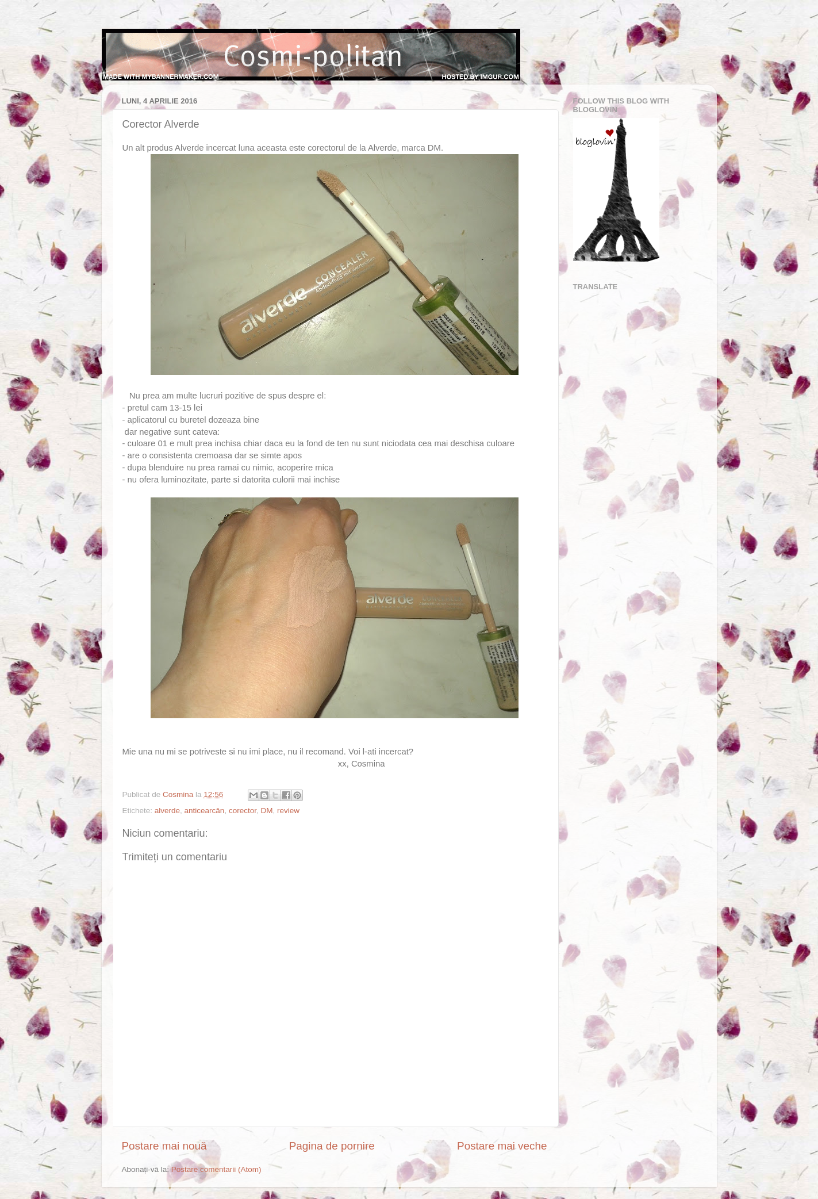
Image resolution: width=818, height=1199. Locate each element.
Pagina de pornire (332, 1146)
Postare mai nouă (164, 1146)
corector (242, 810)
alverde (167, 810)
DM (266, 810)
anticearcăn (205, 810)
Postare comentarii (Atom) (216, 1169)
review (288, 810)
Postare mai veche (502, 1146)
